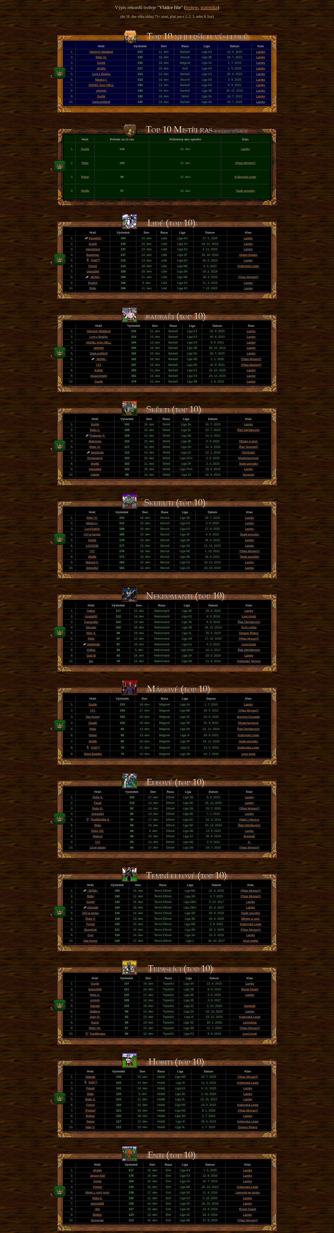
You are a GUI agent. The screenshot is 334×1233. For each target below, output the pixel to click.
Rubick (92, 283)
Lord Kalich (92, 528)
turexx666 (95, 989)
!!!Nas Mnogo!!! (245, 163)
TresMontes (97, 1033)
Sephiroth (97, 452)
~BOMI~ (95, 277)
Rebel (85, 177)
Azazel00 (91, 616)
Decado (91, 627)
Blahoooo (95, 441)
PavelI (90, 1088)
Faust (97, 802)
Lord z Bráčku (101, 74)
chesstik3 (97, 813)
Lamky (260, 51)
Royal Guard (249, 989)
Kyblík (99, 370)
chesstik (92, 907)
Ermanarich (95, 458)
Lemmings (250, 1022)
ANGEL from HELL (101, 85)
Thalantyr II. (97, 435)
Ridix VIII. (97, 831)
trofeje (192, 7)
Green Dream (248, 254)
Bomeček (90, 929)
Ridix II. (95, 430)
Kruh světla (249, 627)
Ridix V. (98, 797)
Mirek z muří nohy (97, 1192)
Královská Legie (245, 177)
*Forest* (90, 1110)
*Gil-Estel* (248, 452)
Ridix (85, 163)
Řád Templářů (248, 447)
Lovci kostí (249, 616)
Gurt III (91, 655)
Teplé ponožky (245, 190)
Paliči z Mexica (249, 819)
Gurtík (101, 62)
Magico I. (101, 79)
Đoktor (90, 1116)
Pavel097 (95, 238)
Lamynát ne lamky (247, 1192)
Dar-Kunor (93, 716)
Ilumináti (248, 474)
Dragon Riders (249, 633)
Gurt (90, 935)
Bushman (92, 254)
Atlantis (90, 1076)
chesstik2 (95, 469)
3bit (97, 1209)
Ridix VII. (95, 1028)
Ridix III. (97, 808)
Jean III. (95, 1017)
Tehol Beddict (93, 754)
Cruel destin (98, 847)
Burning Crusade (248, 716)
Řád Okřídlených (248, 430)
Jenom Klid (97, 1175)
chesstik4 (92, 271)
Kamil (95, 1022)
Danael (95, 1006)
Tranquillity (91, 622)
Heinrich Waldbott (101, 51)
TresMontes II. (100, 819)
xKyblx (101, 68)
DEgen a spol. (248, 441)
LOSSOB (92, 545)
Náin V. (91, 633)
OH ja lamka (92, 534)
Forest (92, 266)
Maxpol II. (92, 562)
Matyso (97, 836)
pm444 (95, 1000)
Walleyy (95, 1011)
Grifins (91, 650)
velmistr (101, 90)
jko (91, 661)
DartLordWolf (101, 102)
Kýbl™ (95, 260)
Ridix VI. (101, 57)
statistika (209, 7)
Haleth (95, 474)
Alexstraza (93, 249)
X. (249, 842)
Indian (91, 610)
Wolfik (85, 190)
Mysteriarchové (248, 458)
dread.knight (99, 376)
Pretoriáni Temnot (249, 661)
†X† (98, 365)
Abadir (92, 723)
